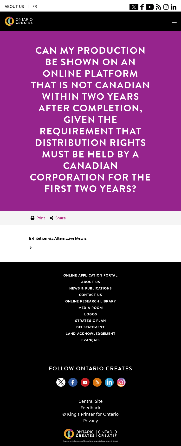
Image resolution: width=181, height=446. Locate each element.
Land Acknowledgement (60, 334)
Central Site (90, 401)
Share (58, 218)
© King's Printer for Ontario (90, 414)
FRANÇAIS (90, 340)
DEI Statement (54, 327)
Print (38, 218)
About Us (90, 282)
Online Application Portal (61, 275)
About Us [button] (14, 7)
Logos (90, 314)
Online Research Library (60, 301)
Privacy (90, 421)
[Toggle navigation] (172, 21)
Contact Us (90, 295)
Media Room (90, 308)
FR (34, 7)
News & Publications (90, 288)
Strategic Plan (90, 321)
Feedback (91, 408)
